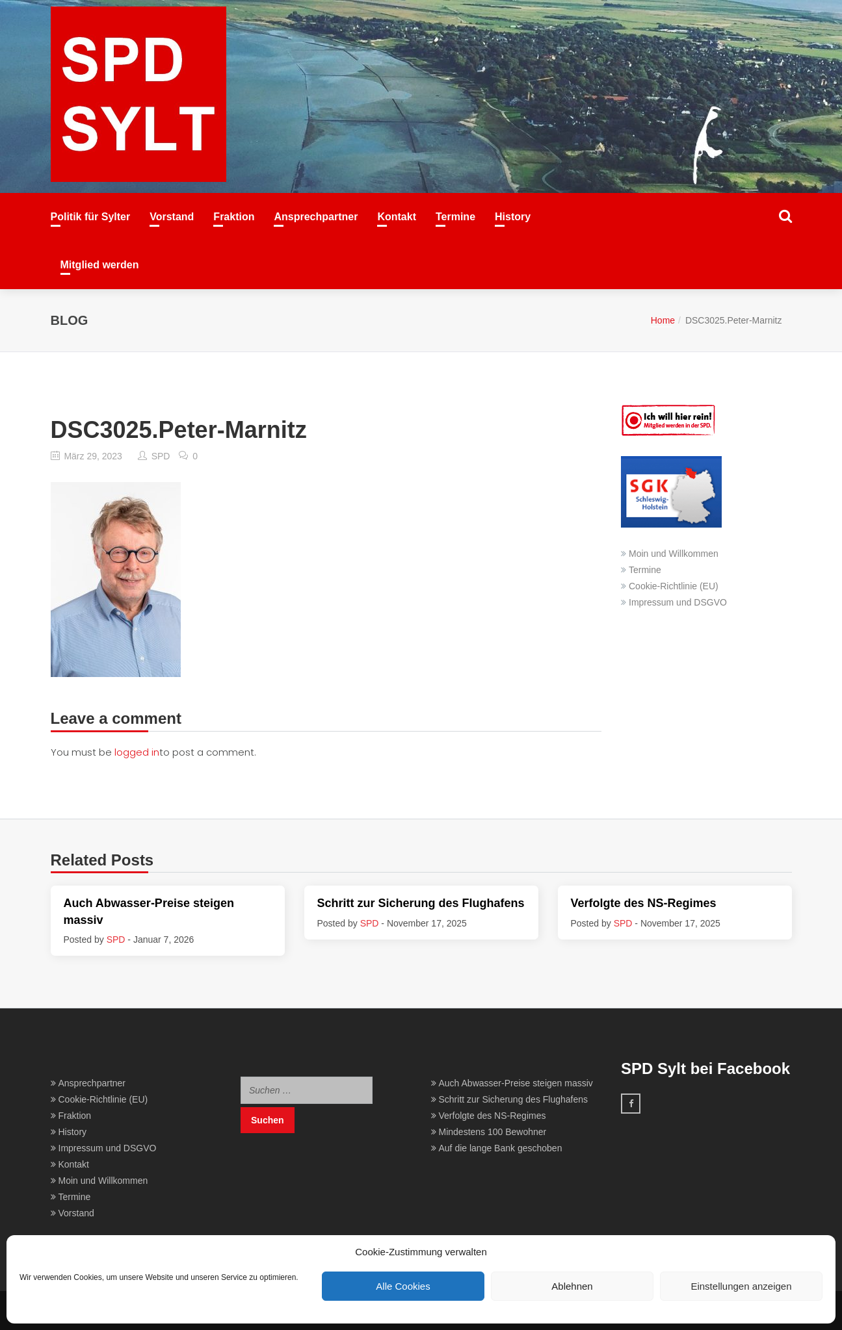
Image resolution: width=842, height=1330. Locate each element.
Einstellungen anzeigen (741, 1286)
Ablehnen (571, 1286)
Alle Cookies (403, 1286)
